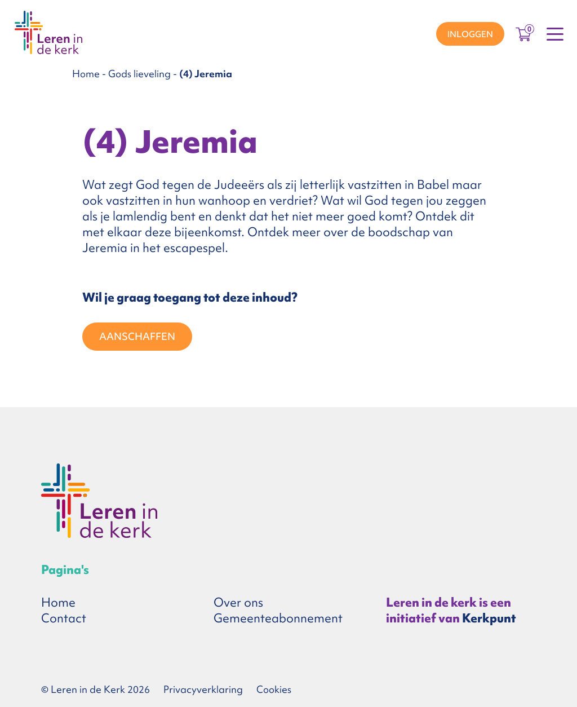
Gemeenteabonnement (278, 618)
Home (86, 73)
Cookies (273, 689)
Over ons (238, 602)
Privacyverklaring (203, 689)
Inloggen (470, 34)
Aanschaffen (137, 336)
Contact (63, 618)
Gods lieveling (139, 73)
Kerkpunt (489, 618)
